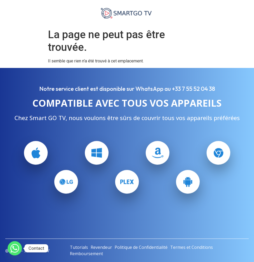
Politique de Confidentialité (141, 247)
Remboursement (86, 253)
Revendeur (101, 247)
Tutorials (79, 247)
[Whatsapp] (15, 248)
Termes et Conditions (191, 247)
